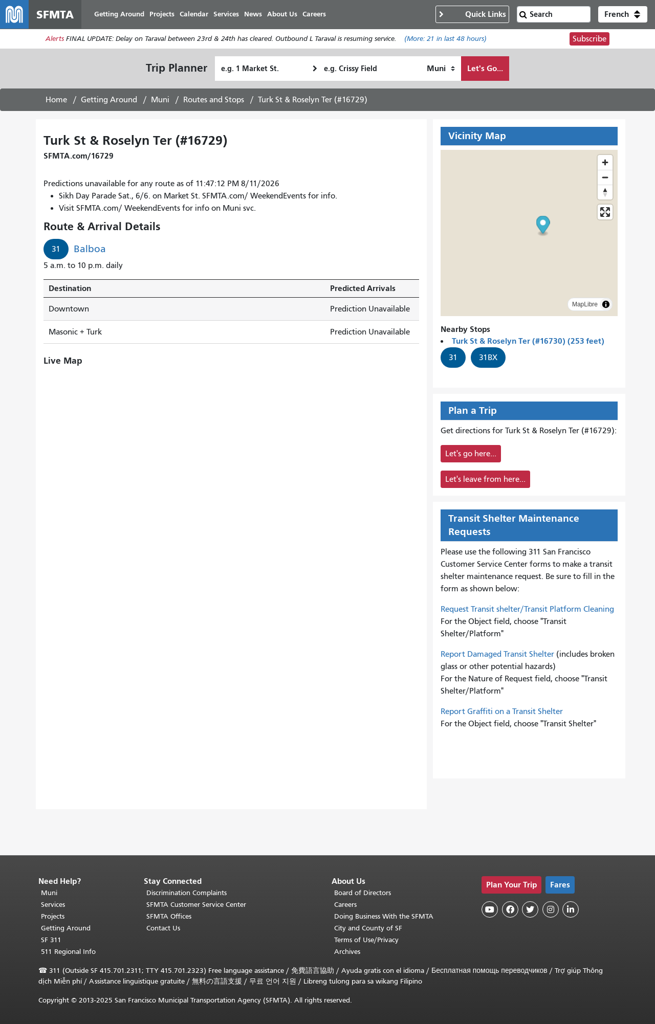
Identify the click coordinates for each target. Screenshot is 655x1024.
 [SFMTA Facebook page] (510, 909)
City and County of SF (368, 928)
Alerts (55, 39)
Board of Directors (362, 892)
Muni (160, 99)
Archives (347, 951)
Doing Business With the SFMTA (383, 916)
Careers (345, 904)
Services (53, 904)
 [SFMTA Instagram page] (550, 909)
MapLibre (585, 304)
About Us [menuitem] (282, 14)
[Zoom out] (605, 177)
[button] (622, 14)
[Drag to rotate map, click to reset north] (605, 192)
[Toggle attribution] (606, 304)
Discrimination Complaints (186, 892)
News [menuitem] (253, 14)
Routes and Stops (213, 99)
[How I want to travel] (441, 68)
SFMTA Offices (168, 916)
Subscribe (589, 38)
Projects (52, 916)
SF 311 (51, 940)
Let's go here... (470, 453)
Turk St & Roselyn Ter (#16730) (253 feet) (528, 341)
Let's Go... (485, 68)
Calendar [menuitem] (194, 14)
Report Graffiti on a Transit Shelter (502, 711)
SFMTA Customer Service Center (196, 904)
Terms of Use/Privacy (366, 940)
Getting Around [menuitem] (119, 14)
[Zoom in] (605, 162)
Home (56, 99)
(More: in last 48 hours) (445, 39)
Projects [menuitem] (161, 14)
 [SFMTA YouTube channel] (489, 909)
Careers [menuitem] (314, 14)
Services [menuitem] (226, 14)
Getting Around (109, 99)
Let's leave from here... (485, 479)
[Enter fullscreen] (605, 212)
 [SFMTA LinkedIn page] (570, 909)
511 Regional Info (68, 951)
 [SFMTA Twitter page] (530, 909)
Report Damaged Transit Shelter (497, 654)
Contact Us (163, 928)
